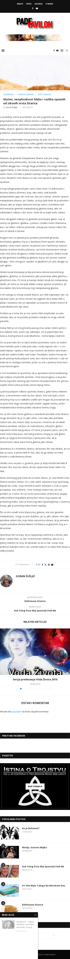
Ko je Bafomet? (31, 828)
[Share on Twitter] (45, 564)
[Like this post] (39, 564)
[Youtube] (37, 8)
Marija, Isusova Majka (34, 847)
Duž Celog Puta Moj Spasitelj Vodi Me (43, 866)
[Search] (66, 50)
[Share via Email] (52, 564)
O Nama (49, 4)
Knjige (20, 4)
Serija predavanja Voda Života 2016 (35, 679)
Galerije (38, 4)
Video (28, 4)
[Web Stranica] (35, 786)
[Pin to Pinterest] (49, 564)
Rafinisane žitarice (32, 904)
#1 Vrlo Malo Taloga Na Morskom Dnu (43, 885)
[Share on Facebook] (42, 564)
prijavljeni (16, 711)
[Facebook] (32, 8)
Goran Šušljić (12, 107)
